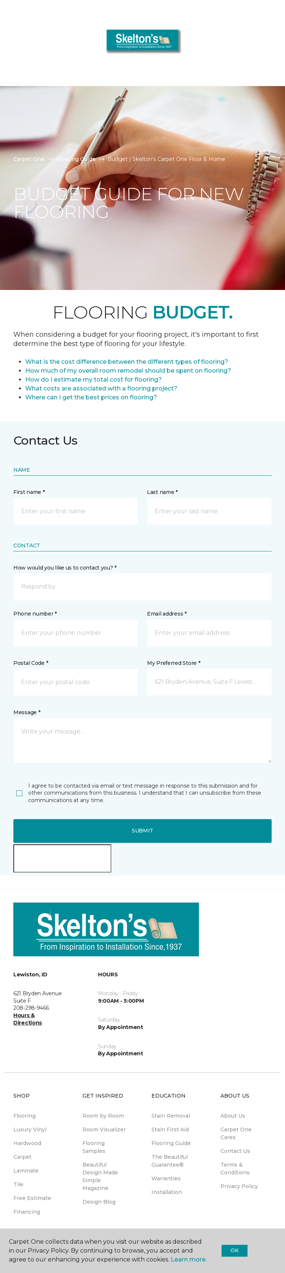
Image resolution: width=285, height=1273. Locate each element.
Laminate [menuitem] (26, 1170)
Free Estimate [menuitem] (32, 1198)
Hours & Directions (27, 1019)
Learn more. (189, 1259)
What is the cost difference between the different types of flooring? (126, 361)
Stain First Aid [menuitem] (170, 1129)
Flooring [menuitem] (24, 1115)
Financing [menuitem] (26, 1211)
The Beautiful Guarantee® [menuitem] (169, 1161)
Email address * (167, 613)
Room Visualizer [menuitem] (104, 1129)
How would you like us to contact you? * (65, 567)
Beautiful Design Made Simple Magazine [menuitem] (100, 1176)
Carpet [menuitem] (22, 1157)
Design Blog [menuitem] (98, 1201)
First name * (29, 492)
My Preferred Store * (173, 663)
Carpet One (29, 159)
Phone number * (35, 613)
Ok (234, 1250)
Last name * (162, 492)
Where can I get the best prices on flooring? (91, 397)
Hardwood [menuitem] (27, 1143)
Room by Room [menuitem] (103, 1115)
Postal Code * (30, 663)
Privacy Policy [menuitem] (239, 1186)
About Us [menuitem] (232, 1115)
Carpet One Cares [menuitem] (236, 1133)
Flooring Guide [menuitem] (171, 1143)
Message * (26, 712)
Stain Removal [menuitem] (170, 1115)
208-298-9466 (193, 72)
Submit (142, 830)
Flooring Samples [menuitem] (93, 1147)
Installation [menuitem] (166, 1192)
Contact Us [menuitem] (235, 1151)
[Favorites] (265, 44)
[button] (256, 44)
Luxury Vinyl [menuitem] (29, 1129)
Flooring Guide (76, 159)
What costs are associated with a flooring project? (101, 388)
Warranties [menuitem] (166, 1178)
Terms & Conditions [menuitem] (235, 1168)
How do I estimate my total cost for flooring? (93, 379)
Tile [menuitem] (18, 1184)
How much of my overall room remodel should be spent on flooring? (128, 370)
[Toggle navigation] (11, 44)
